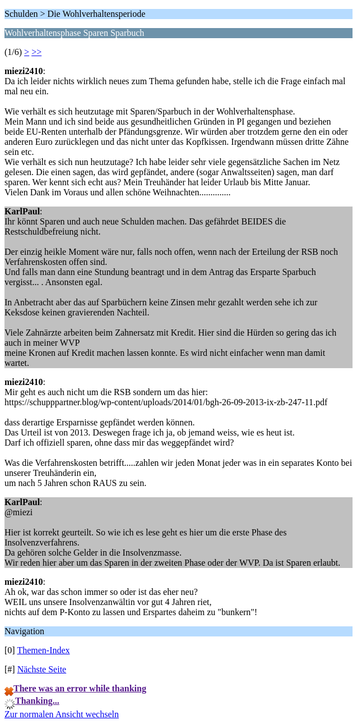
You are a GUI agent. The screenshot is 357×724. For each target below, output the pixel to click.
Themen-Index (43, 650)
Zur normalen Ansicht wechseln (61, 714)
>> (36, 52)
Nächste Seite (42, 669)
